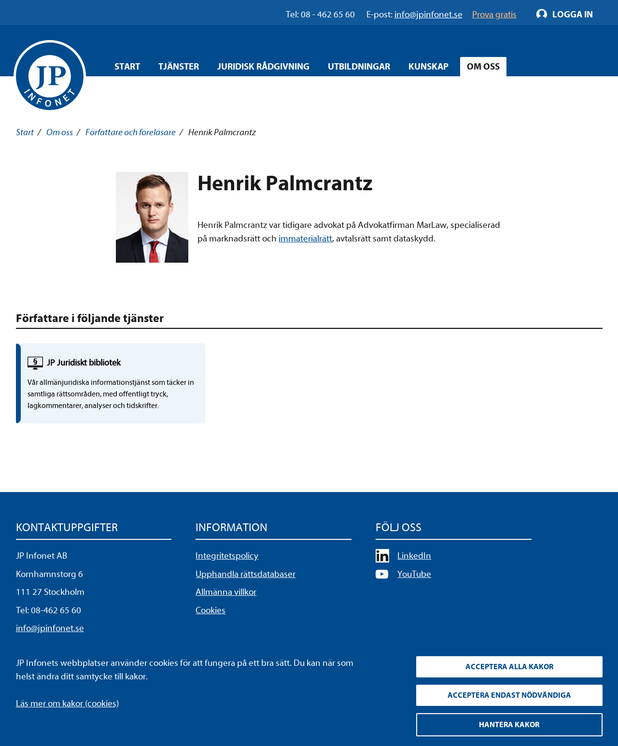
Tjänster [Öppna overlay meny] (178, 66)
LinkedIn (414, 555)
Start (127, 66)
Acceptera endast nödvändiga (509, 695)
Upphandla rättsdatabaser (245, 574)
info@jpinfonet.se (50, 628)
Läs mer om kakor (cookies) (67, 703)
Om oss (59, 132)
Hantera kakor (509, 724)
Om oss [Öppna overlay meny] (483, 66)
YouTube (414, 574)
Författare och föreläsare (130, 132)
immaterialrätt (305, 238)
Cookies (210, 610)
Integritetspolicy (227, 555)
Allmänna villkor (226, 592)
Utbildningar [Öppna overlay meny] (359, 66)
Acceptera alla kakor (509, 666)
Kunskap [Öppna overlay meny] (428, 66)
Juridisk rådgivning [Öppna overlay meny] (263, 66)
